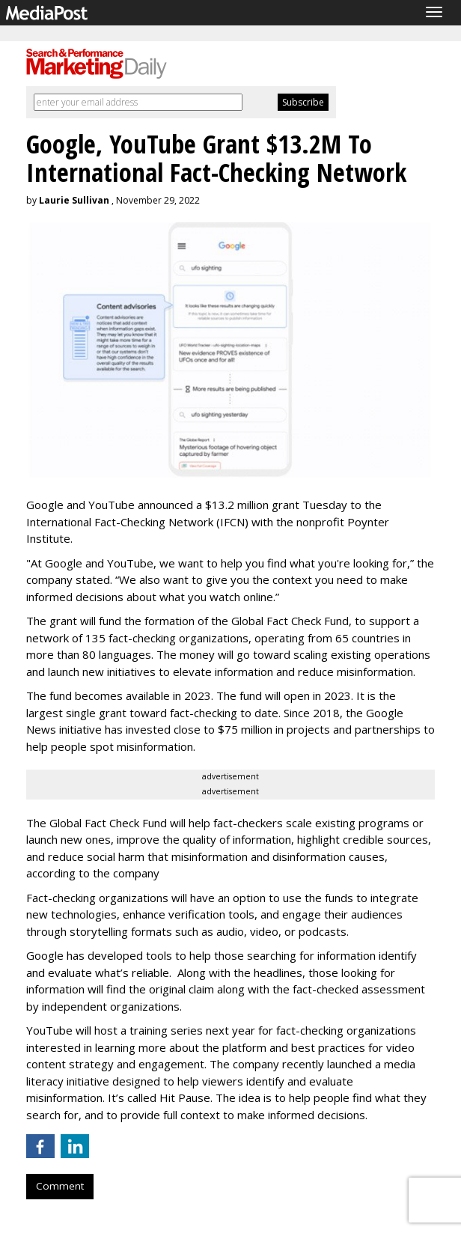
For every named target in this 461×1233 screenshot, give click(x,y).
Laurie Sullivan (74, 200)
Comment (60, 1186)
